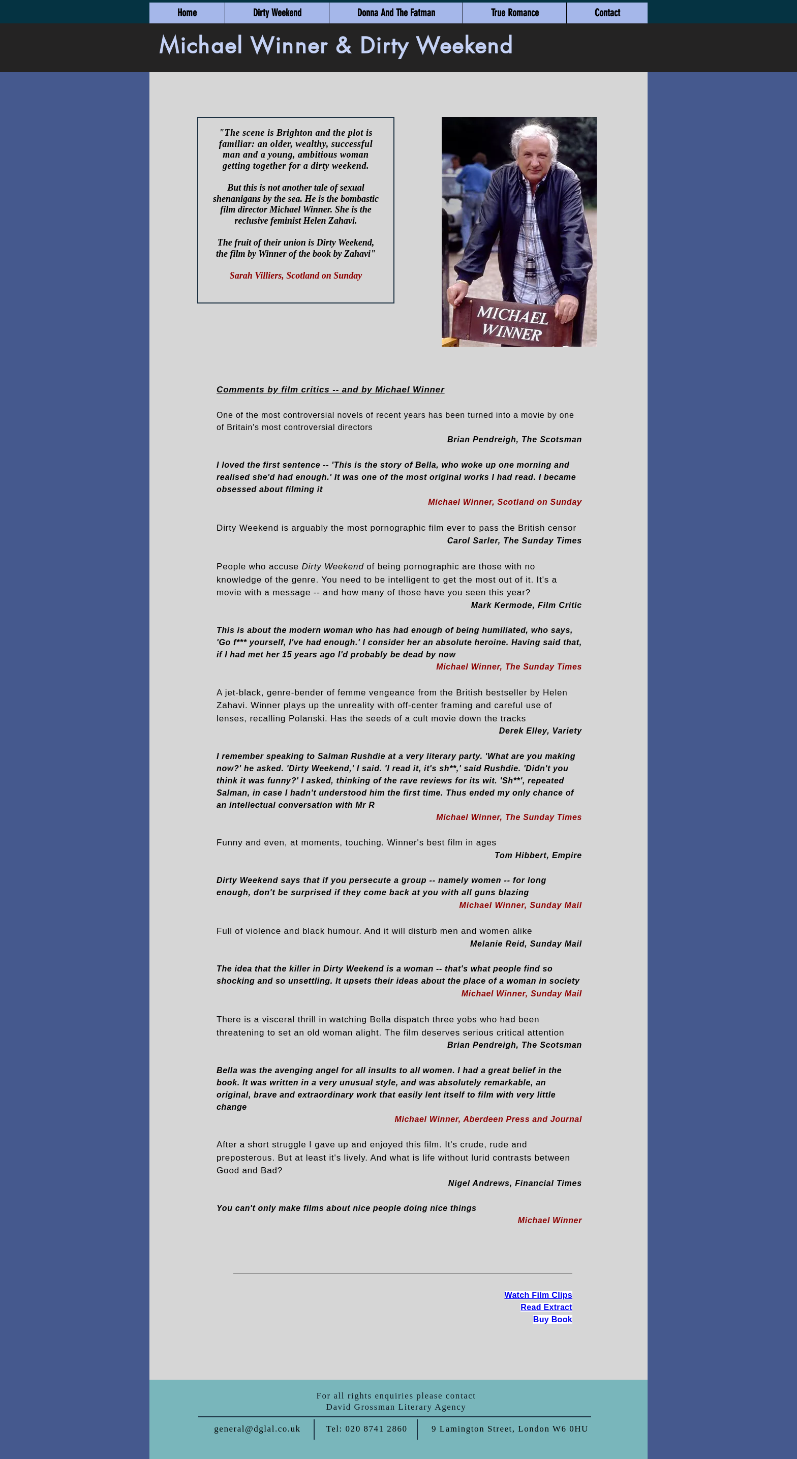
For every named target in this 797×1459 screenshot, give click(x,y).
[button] (277, 13)
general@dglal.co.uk (257, 1429)
